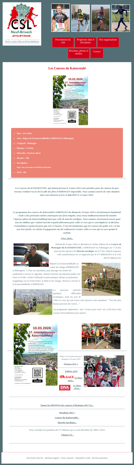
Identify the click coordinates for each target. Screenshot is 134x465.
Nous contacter (67, 458)
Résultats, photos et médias (78, 52)
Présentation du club (63, 41)
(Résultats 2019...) (71, 364)
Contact (97, 51)
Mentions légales (52, 458)
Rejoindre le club (83, 458)
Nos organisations (108, 39)
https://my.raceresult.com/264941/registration (34, 167)
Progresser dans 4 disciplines (85, 41)
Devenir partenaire (100, 458)
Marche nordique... (67, 422)
